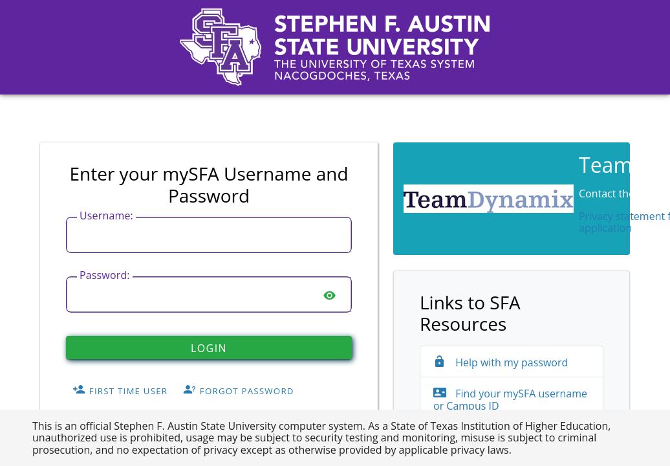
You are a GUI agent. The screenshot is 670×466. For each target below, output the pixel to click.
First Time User (120, 391)
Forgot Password (238, 391)
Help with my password (500, 362)
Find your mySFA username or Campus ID (510, 399)
